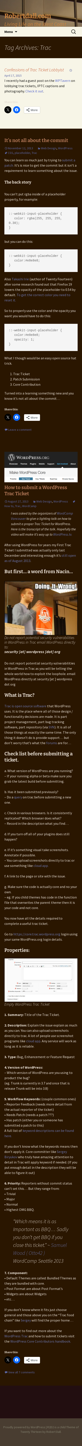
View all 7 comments (21, 1372)
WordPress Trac (16, 1336)
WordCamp (29, 506)
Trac (34, 153)
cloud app (33, 1041)
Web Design (48, 148)
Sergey (26, 1320)
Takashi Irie (20, 279)
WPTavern (63, 80)
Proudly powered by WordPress (24, 1427)
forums (51, 743)
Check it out (34, 91)
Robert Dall (53, 1432)
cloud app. (41, 865)
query (18, 797)
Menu (8, 31)
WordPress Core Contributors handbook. (40, 1341)
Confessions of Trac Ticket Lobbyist (34, 69)
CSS (10, 153)
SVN (51, 727)
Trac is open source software (25, 706)
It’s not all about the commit (36, 140)
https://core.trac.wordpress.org (36, 934)
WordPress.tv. (62, 534)
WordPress (65, 148)
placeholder (22, 153)
